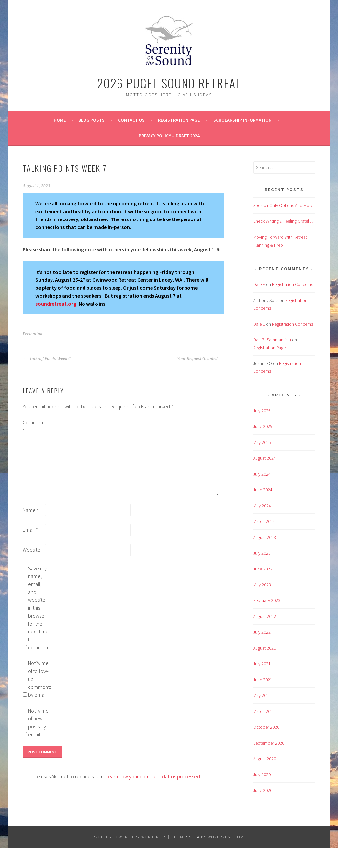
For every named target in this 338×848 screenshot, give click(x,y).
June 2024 (262, 490)
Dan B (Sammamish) (272, 340)
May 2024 (262, 506)
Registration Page (179, 120)
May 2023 (262, 585)
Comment (33, 426)
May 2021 (262, 695)
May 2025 (262, 442)
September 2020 (268, 743)
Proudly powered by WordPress (130, 836)
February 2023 (266, 600)
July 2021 (262, 664)
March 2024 (264, 521)
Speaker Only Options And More (283, 205)
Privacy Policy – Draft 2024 (169, 136)
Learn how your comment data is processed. (153, 776)
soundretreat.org (55, 303)
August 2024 (264, 458)
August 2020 (264, 759)
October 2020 (266, 727)
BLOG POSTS (91, 120)
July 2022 (262, 632)
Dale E (259, 284)
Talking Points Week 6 (47, 358)
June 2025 (262, 426)
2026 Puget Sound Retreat (169, 83)
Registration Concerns (292, 284)
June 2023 (262, 569)
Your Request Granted (200, 358)
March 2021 (264, 711)
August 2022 (264, 616)
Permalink (32, 334)
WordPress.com (226, 836)
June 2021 (262, 680)
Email (30, 529)
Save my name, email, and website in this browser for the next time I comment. (38, 608)
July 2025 (262, 411)
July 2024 (262, 474)
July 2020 (262, 774)
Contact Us (131, 120)
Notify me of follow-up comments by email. (38, 679)
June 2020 (262, 790)
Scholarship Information (242, 120)
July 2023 (262, 553)
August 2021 (264, 648)
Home (60, 120)
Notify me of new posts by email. (38, 722)
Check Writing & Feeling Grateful (283, 221)
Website (31, 549)
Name (31, 510)
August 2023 (264, 537)
